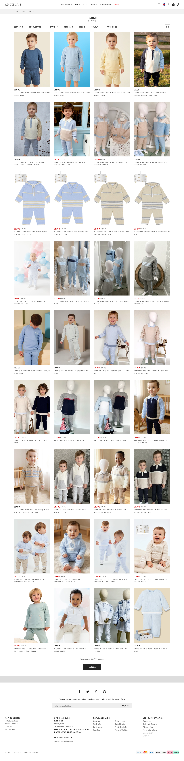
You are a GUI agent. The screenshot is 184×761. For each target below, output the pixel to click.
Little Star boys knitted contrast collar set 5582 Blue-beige (30, 163)
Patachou (96, 730)
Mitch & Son (97, 724)
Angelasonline (13, 4)
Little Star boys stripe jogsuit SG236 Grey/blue (151, 302)
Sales (116, 4)
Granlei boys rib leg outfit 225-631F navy (31, 441)
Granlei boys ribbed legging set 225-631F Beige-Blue (151, 372)
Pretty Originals (120, 727)
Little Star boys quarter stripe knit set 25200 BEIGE (111, 163)
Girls (77, 4)
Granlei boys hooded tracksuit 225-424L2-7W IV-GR (71, 511)
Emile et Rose (120, 721)
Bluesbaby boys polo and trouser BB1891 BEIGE (70, 650)
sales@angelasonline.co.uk (63, 741)
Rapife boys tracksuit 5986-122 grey (71, 440)
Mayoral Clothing (121, 730)
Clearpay (146, 736)
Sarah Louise (98, 727)
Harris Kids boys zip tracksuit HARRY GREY (71, 372)
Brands (94, 4)
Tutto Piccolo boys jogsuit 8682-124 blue (151, 650)
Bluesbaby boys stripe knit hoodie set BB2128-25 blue (30, 233)
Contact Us (147, 721)
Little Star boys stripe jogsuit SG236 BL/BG (111, 302)
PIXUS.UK (36, 752)
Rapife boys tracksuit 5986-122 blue (111, 440)
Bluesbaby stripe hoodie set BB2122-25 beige (152, 233)
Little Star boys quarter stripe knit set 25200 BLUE (151, 163)
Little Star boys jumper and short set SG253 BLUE (72, 94)
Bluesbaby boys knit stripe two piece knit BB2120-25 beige (111, 233)
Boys (85, 4)
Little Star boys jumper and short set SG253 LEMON (112, 94)
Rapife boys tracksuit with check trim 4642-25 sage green (30, 650)
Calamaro (96, 721)
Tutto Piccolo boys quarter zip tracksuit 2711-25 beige (29, 580)
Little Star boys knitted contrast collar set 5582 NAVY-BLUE (150, 94)
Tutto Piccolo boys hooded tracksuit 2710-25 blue (67, 580)
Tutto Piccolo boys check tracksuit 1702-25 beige (151, 580)
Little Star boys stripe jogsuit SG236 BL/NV (71, 302)
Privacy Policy (148, 727)
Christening (105, 4)
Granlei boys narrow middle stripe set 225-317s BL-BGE (71, 163)
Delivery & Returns (150, 724)
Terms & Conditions (150, 730)
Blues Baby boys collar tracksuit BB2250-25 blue (30, 302)
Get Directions (10, 729)
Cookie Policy (148, 733)
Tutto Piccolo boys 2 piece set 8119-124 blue (111, 650)
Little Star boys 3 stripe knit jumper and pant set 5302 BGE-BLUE (31, 511)
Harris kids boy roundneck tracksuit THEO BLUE (32, 372)
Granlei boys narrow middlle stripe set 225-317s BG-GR (111, 511)
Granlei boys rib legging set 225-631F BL (111, 372)
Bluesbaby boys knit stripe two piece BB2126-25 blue (71, 233)
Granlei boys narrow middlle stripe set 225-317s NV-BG (151, 511)
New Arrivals (66, 4)
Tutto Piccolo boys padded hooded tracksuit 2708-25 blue (111, 580)
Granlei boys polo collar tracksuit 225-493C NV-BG (151, 441)
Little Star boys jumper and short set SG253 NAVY (32, 94)
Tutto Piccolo (120, 724)
